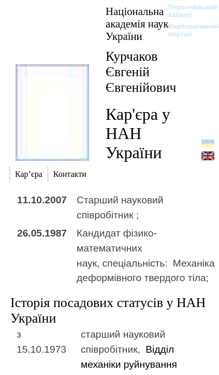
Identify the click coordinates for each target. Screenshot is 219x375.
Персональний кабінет (187, 11)
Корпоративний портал (187, 30)
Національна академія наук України (137, 23)
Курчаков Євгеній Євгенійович (141, 72)
